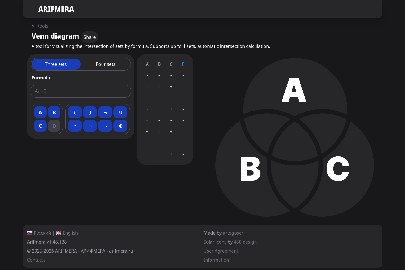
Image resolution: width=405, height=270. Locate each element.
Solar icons (215, 242)
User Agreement (221, 251)
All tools (40, 26)
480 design (245, 242)
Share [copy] (90, 37)
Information (216, 260)
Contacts (36, 260)
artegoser (233, 233)
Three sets (56, 64)
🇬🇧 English (67, 233)
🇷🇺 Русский (39, 233)
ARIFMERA (50, 9)
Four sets (105, 64)
